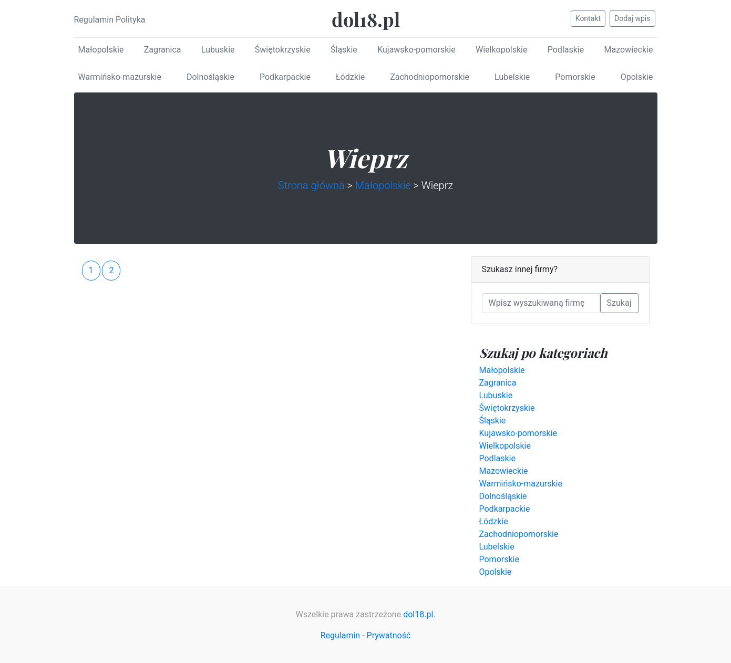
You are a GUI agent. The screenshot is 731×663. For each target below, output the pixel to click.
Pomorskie (575, 77)
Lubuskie (218, 50)
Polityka (131, 20)
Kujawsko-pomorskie (416, 50)
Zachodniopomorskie (429, 77)
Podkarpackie (285, 77)
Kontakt (588, 18)
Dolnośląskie (210, 77)
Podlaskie (566, 50)
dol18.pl (366, 19)
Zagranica (162, 50)
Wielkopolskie (501, 50)
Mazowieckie (628, 50)
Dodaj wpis (632, 18)
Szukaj (619, 303)
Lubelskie (512, 77)
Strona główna (311, 185)
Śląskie (344, 50)
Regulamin (94, 20)
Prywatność (389, 635)
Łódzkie (350, 77)
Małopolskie (101, 50)
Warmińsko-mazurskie (119, 77)
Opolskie (637, 77)
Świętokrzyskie (283, 50)
